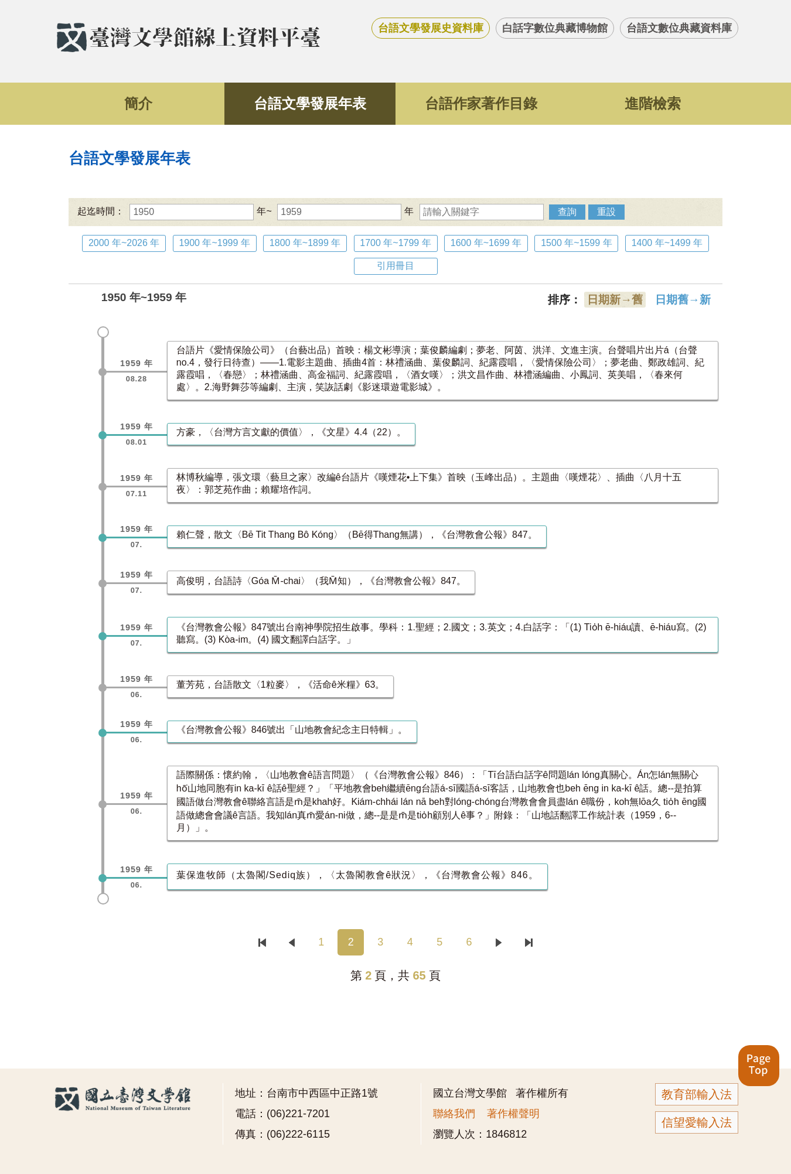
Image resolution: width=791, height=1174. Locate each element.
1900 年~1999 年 (214, 243)
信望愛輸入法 (697, 1122)
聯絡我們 (454, 1114)
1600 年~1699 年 (486, 243)
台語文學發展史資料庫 (430, 28)
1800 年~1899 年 (305, 243)
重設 (606, 212)
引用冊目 (395, 266)
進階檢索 (653, 103)
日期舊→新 (683, 300)
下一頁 (499, 942)
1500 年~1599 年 (576, 243)
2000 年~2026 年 (123, 243)
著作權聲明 (513, 1114)
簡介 (138, 103)
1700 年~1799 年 (395, 243)
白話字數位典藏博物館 (555, 28)
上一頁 (291, 942)
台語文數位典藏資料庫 (679, 28)
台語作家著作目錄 (481, 103)
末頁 (528, 942)
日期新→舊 (615, 300)
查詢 (567, 212)
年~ (200, 211)
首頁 (262, 942)
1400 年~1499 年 (667, 243)
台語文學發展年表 (310, 103)
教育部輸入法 (697, 1094)
